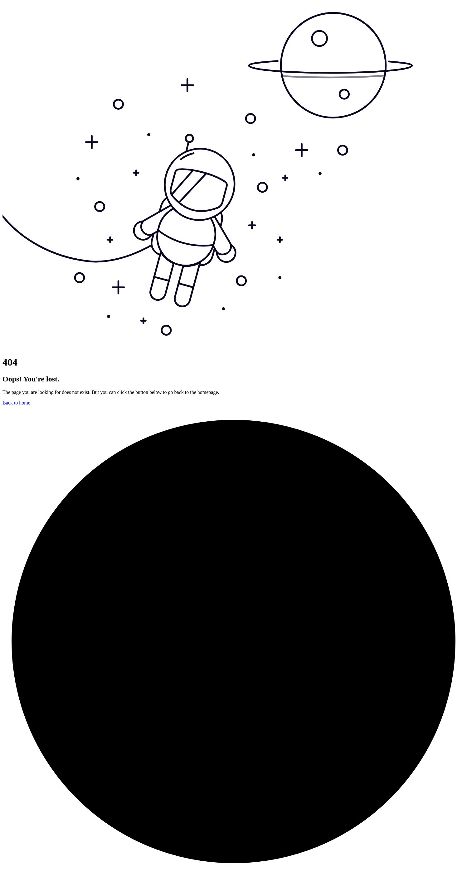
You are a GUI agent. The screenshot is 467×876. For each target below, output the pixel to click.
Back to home (16, 402)
